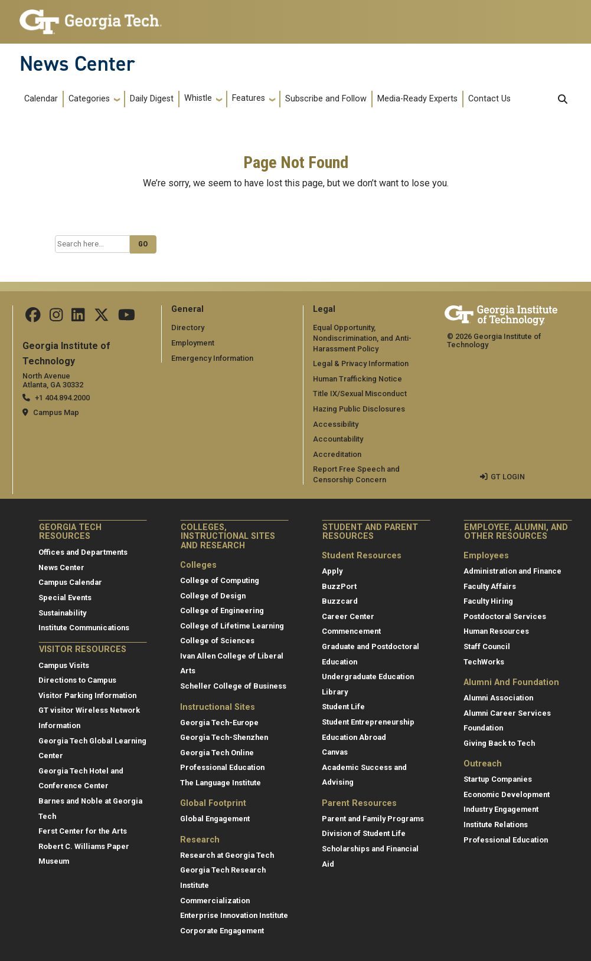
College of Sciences (217, 640)
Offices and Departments (83, 552)
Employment (192, 342)
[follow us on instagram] (56, 317)
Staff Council (486, 646)
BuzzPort (339, 586)
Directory (187, 327)
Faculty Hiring (488, 601)
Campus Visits (63, 665)
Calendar (41, 99)
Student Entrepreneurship (368, 722)
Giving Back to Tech (499, 743)
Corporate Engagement (222, 930)
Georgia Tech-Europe (219, 722)
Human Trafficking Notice (357, 378)
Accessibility (335, 424)
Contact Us (489, 99)
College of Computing (219, 580)
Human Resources (496, 631)
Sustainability (62, 612)
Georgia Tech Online (217, 752)
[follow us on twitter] (101, 317)
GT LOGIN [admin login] (508, 476)
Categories (89, 99)
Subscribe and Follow (326, 99)
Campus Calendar (70, 582)
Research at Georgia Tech (227, 855)
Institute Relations (495, 824)
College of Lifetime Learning (232, 625)
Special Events (65, 597)
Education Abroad (354, 737)
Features (248, 98)
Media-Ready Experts (417, 99)
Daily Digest (152, 99)
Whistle (198, 98)
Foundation (483, 727)
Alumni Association (498, 697)
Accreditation (337, 454)
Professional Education (222, 767)
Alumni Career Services (507, 713)
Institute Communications (83, 627)
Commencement (351, 631)
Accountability (338, 439)
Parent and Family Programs (373, 818)
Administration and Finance (512, 571)
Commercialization (215, 900)
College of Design (213, 595)
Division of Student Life (364, 833)
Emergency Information (212, 358)
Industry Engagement (500, 809)
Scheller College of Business (233, 686)
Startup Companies (497, 779)
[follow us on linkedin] (77, 317)
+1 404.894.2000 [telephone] (62, 397)
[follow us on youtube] (126, 317)
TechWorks (483, 661)
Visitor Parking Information (87, 695)
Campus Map (56, 412)
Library (335, 691)
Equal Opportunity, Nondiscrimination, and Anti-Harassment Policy (362, 338)
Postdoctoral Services (504, 616)
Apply (332, 571)
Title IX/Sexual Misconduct (360, 393)
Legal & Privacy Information (361, 363)
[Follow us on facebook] (33, 317)
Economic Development (506, 794)
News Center (77, 63)
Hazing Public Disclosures (359, 408)
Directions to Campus (77, 680)
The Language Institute (220, 782)
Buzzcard (340, 601)
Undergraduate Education (368, 676)
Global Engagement (215, 818)
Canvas (335, 752)
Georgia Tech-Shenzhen (224, 737)
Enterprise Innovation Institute (234, 915)
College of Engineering (222, 610)
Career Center (348, 616)
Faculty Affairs (489, 586)
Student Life (343, 706)
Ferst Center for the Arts (82, 831)
